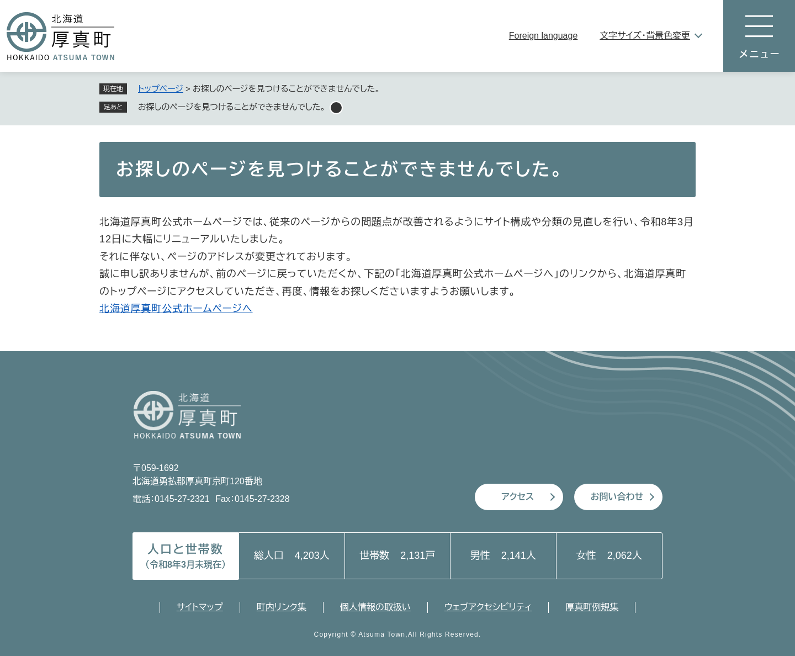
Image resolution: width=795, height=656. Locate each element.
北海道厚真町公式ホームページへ (176, 308)
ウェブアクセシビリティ (488, 607)
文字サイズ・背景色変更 (645, 35)
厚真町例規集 (591, 607)
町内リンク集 (281, 607)
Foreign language (543, 35)
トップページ (160, 88)
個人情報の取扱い (375, 607)
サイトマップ (200, 607)
